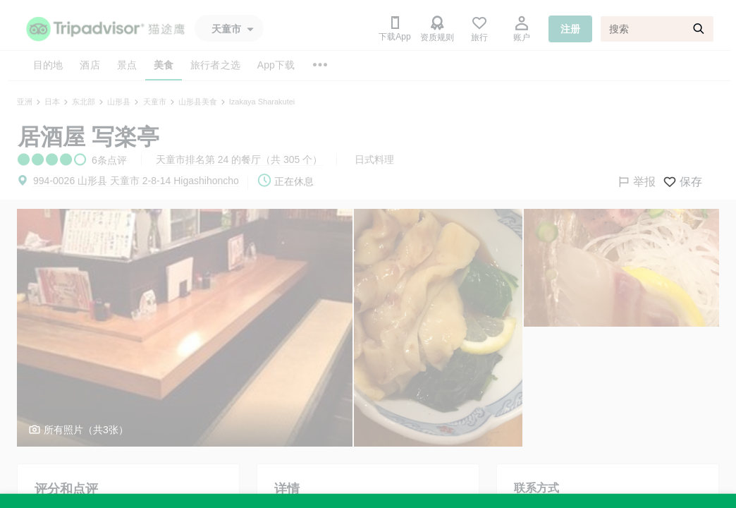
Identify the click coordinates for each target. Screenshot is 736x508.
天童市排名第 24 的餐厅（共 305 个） (239, 159)
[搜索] (657, 29)
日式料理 (374, 159)
